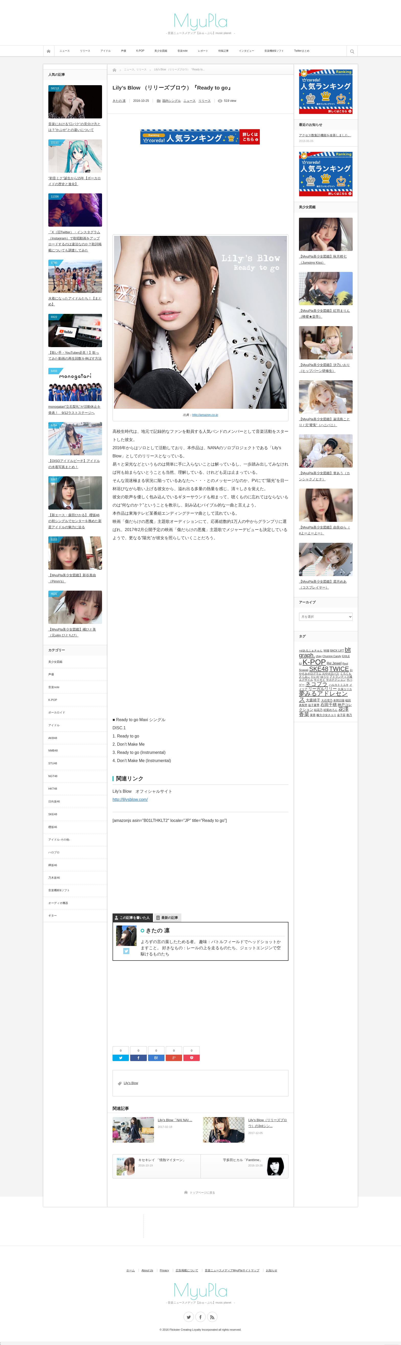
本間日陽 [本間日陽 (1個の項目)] (338, 700)
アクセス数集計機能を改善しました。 (325, 135)
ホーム (130, 1270)
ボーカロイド (56, 712)
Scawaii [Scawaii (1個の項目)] (303, 669)
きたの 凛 (119, 101)
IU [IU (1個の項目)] (300, 663)
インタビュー (246, 50)
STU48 (52, 763)
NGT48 (52, 776)
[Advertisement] (200, 196)
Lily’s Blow (131, 1083)
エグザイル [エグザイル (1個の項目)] (306, 679)
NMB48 (53, 750)
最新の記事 (169, 918)
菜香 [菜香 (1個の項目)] (313, 714)
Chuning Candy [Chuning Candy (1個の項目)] (331, 656)
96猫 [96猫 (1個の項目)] (326, 650)
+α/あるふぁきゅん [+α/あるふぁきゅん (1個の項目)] (310, 650)
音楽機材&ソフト (274, 50)
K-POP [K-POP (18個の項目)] (314, 662)
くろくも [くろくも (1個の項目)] (345, 673)
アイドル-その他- (59, 839)
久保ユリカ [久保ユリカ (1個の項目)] (345, 689)
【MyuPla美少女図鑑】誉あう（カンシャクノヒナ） (324, 476)
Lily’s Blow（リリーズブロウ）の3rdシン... (267, 1123)
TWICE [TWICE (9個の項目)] (339, 668)
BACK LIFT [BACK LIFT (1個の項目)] (337, 650)
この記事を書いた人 (135, 918)
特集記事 (223, 50)
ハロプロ (54, 852)
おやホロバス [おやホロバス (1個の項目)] (330, 673)
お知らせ (271, 1270)
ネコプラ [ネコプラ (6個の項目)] (316, 684)
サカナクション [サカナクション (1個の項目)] (336, 679)
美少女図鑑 (160, 50)
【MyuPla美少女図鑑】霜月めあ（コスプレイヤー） (323, 584)
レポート (203, 50)
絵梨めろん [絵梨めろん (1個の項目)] (331, 709)
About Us (147, 1270)
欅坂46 (52, 865)
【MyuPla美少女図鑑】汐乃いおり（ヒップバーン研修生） (324, 368)
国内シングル (171, 101)
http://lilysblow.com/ (130, 799)
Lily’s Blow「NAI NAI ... (175, 1120)
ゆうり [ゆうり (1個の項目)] (324, 676)
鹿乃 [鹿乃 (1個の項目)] (349, 714)
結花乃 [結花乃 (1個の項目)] (318, 709)
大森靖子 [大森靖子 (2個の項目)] (313, 700)
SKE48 (52, 814)
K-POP (140, 50)
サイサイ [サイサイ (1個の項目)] (319, 679)
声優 (123, 50)
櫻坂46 (52, 827)
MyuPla (200, 20)
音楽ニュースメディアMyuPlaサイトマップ (232, 1270)
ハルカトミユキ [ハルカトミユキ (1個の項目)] (339, 684)
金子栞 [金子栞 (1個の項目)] (341, 714)
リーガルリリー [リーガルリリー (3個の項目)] (322, 688)
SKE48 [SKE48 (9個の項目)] (318, 668)
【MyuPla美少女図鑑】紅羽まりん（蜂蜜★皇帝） (324, 313)
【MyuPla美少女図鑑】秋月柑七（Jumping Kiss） (323, 259)
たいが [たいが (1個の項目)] (315, 676)
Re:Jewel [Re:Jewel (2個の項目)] (334, 663)
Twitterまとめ (301, 50)
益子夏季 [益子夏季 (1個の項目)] (313, 705)
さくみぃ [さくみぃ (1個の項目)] (304, 676)
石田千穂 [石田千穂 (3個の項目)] (328, 704)
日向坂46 (54, 801)
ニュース (65, 50)
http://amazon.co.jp (205, 415)
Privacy (164, 1270)
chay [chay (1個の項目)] (319, 656)
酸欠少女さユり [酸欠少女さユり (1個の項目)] (326, 714)
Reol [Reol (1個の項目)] (345, 663)
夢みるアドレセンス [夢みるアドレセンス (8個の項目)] (323, 696)
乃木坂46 (54, 877)
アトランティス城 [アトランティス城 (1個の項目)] (341, 676)
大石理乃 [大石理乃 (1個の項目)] (326, 700)
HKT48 (52, 788)
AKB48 (52, 738)
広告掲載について (187, 1270)
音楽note (182, 50)
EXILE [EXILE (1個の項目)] (346, 656)
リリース (85, 50)
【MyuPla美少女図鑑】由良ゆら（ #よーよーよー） (324, 530)
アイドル (106, 50)
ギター (52, 915)
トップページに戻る (202, 1192)
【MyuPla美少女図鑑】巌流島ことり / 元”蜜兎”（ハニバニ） (324, 422)
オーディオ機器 (58, 903)
